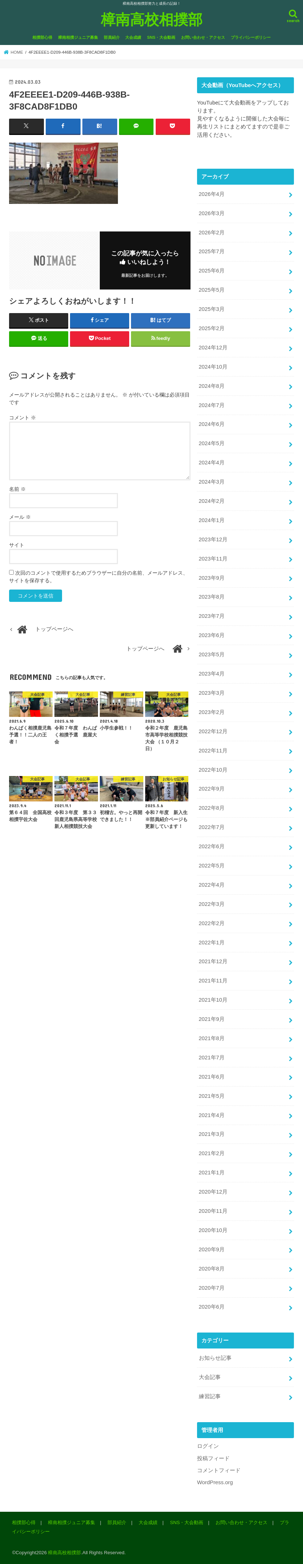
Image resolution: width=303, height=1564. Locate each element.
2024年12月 (213, 347)
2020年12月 (213, 1192)
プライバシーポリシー (251, 37)
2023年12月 (213, 539)
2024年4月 (212, 462)
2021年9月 (212, 1019)
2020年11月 (213, 1211)
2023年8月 (212, 597)
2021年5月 (212, 1096)
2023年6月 (212, 635)
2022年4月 (212, 885)
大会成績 (133, 37)
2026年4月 (212, 194)
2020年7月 (212, 1288)
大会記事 (210, 1377)
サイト (16, 545)
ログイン (208, 1446)
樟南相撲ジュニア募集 (78, 37)
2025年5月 (212, 290)
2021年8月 (212, 1038)
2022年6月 (212, 846)
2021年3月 (212, 1134)
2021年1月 (212, 1172)
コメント (22, 417)
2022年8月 (212, 808)
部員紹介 (112, 37)
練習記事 (210, 1396)
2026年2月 (212, 232)
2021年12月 (213, 961)
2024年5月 (212, 443)
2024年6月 (212, 424)
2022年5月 (212, 866)
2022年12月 (213, 731)
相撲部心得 (42, 37)
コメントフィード (219, 1470)
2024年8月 (212, 386)
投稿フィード (213, 1458)
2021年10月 (213, 1000)
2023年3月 (212, 693)
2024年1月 (212, 520)
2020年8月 (212, 1269)
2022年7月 (212, 827)
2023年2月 (212, 712)
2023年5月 (212, 654)
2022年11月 (213, 751)
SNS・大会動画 (161, 37)
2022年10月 (213, 770)
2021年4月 (212, 1115)
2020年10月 (213, 1230)
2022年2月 (212, 923)
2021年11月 (213, 981)
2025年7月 (212, 251)
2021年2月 (212, 1153)
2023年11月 (213, 559)
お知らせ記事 (215, 1358)
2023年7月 (212, 616)
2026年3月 (212, 213)
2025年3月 (212, 309)
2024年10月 (213, 367)
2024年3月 (212, 482)
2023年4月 (212, 674)
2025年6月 (212, 271)
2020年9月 (212, 1249)
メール (20, 517)
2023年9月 (212, 578)
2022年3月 (212, 904)
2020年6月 (212, 1307)
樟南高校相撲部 (151, 19)
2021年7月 (212, 1057)
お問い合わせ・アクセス (203, 37)
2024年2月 (212, 501)
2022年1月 (212, 942)
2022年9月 (212, 789)
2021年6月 (212, 1077)
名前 (17, 489)
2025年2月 (212, 328)
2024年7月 (212, 405)
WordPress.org (215, 1482)
